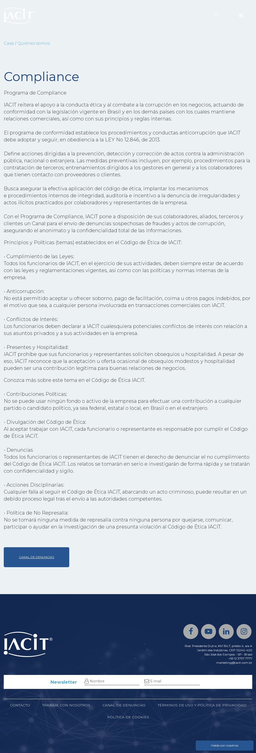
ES (216, 15)
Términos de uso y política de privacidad (202, 705)
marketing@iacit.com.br (234, 662)
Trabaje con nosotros (66, 705)
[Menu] (241, 15)
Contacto (20, 705)
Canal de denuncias (124, 705)
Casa (9, 43)
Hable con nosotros (224, 745)
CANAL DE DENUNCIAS (36, 557)
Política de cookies (128, 717)
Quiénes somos (34, 43)
